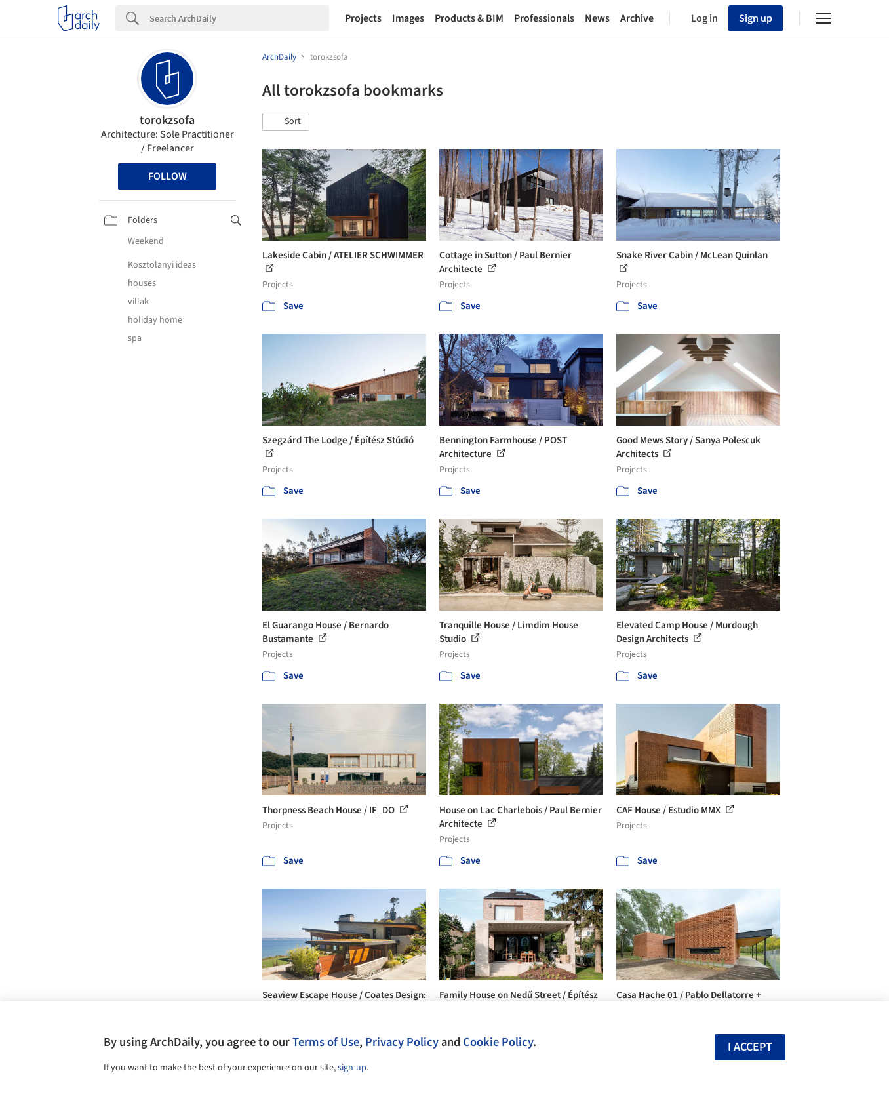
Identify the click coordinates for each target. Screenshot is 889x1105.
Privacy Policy (402, 1042)
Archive (637, 18)
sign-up (352, 1067)
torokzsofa (167, 120)
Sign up (755, 18)
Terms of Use (325, 1042)
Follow (167, 176)
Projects (363, 18)
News (597, 18)
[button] (285, 122)
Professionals (544, 18)
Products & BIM (469, 18)
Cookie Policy (498, 1042)
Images (408, 18)
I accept (750, 1047)
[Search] (239, 18)
